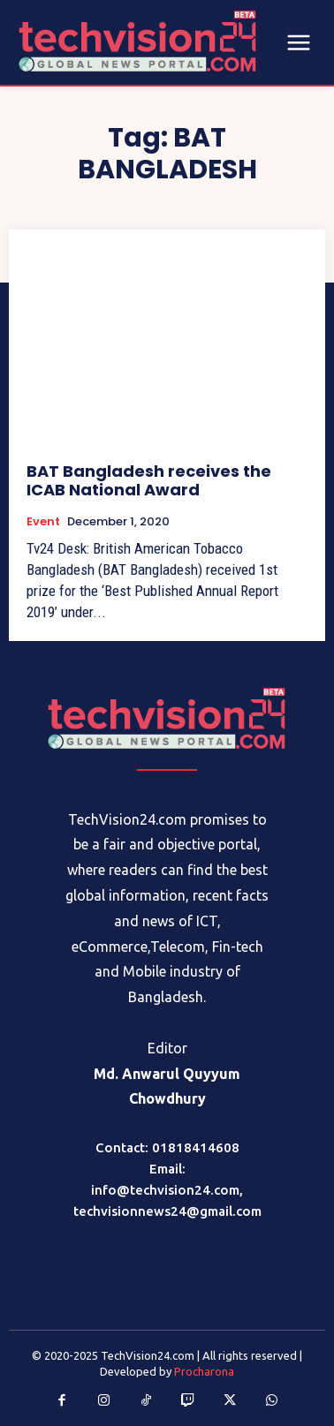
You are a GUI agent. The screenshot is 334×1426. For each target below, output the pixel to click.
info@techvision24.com (165, 1189)
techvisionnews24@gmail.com (167, 1211)
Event (43, 522)
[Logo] (167, 718)
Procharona (204, 1371)
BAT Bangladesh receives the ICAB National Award (149, 481)
